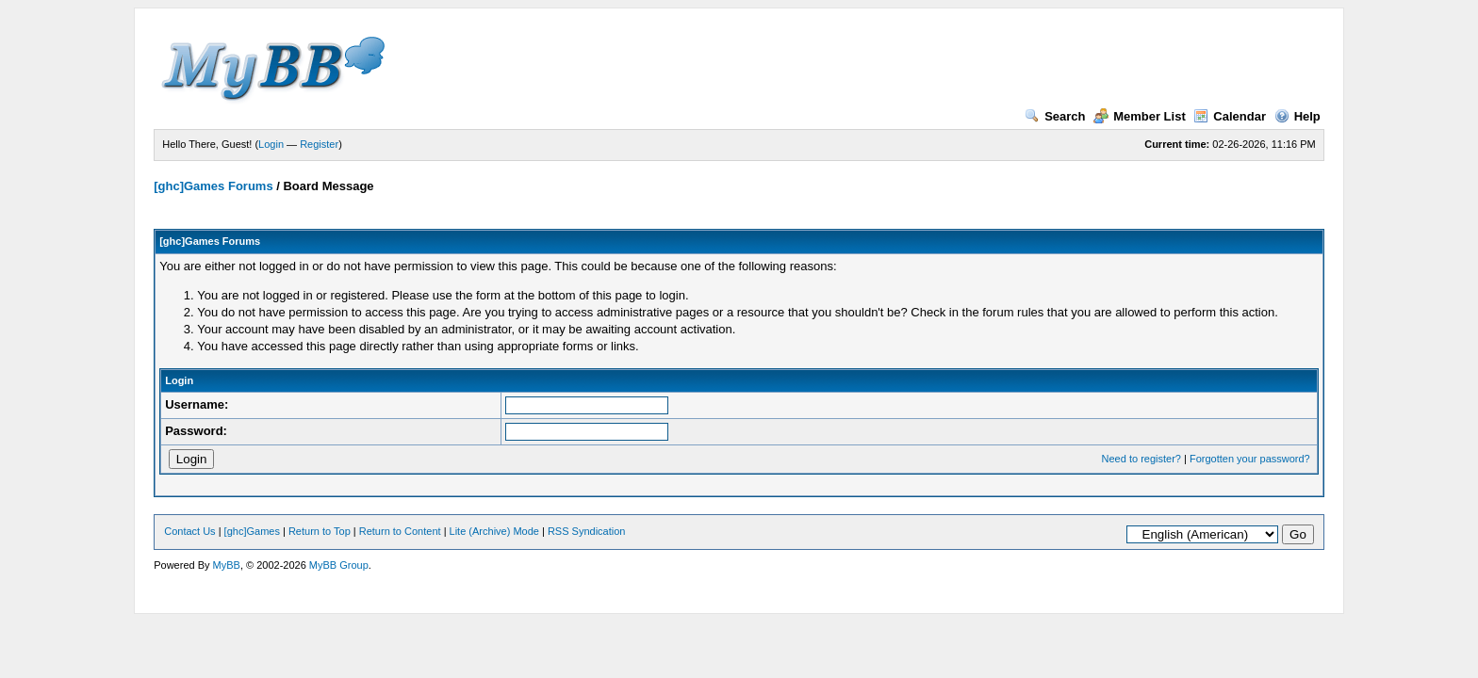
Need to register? (1141, 458)
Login (271, 144)
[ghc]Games (252, 531)
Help (1297, 116)
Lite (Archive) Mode (494, 531)
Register (319, 144)
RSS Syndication (587, 531)
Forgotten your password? (1250, 458)
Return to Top (319, 531)
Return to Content (400, 531)
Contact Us (189, 531)
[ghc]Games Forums (213, 186)
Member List (1139, 116)
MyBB (226, 565)
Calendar (1229, 116)
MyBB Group (339, 565)
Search (1055, 116)
